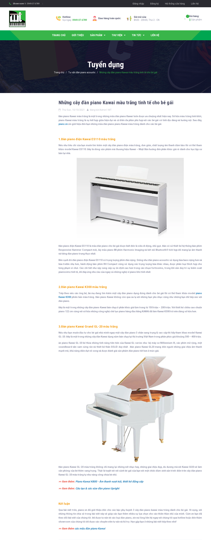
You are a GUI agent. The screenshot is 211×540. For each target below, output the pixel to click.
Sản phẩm (195, 18)
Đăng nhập (138, 3)
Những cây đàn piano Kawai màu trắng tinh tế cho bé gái (116, 102)
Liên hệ (195, 3)
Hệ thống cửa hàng (175, 3)
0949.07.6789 (33, 3)
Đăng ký (154, 3)
